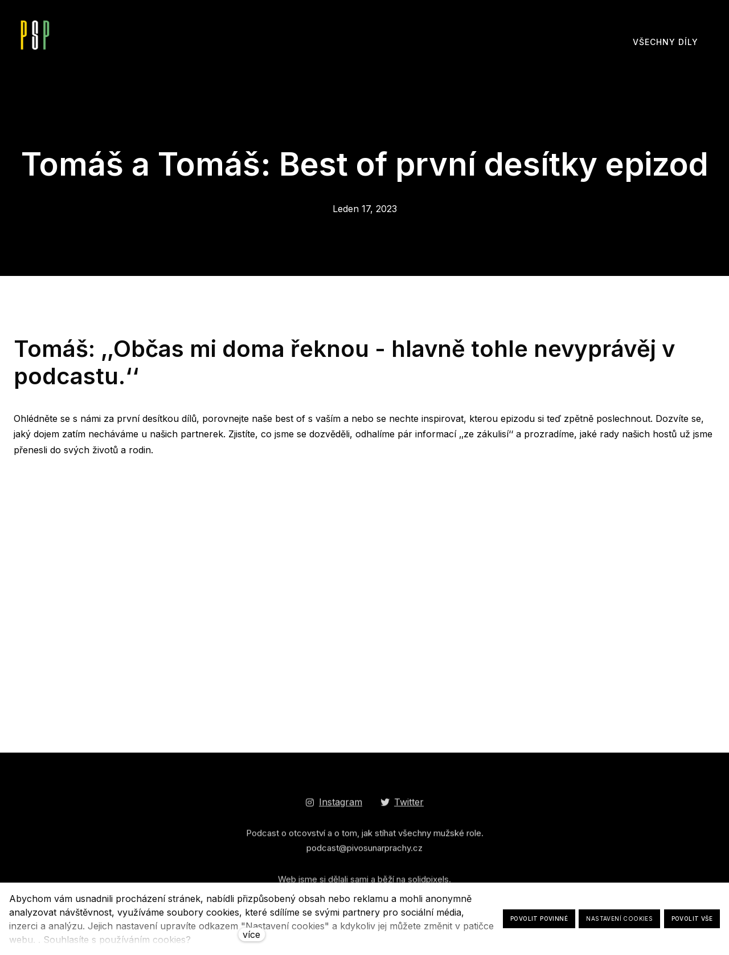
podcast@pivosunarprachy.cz (364, 852)
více (251, 934)
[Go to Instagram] (333, 806)
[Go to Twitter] (402, 806)
